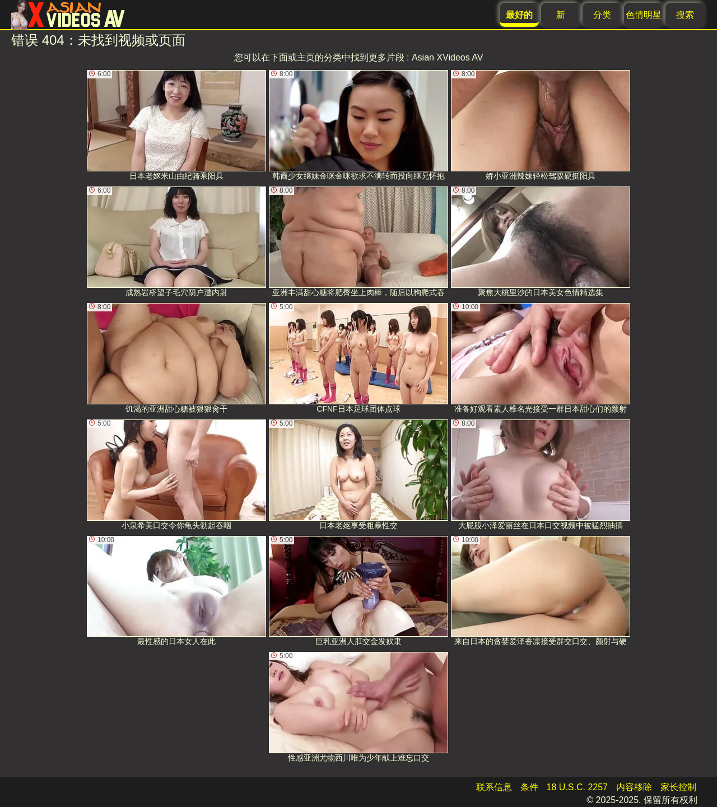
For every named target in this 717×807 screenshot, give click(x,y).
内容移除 (634, 787)
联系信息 (494, 787)
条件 (529, 787)
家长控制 (678, 787)
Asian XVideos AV (447, 57)
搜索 (685, 15)
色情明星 (644, 15)
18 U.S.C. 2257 (577, 787)
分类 (602, 15)
